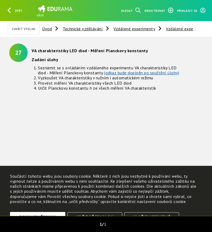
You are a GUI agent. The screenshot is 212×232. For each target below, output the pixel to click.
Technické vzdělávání (83, 28)
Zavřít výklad (24, 29)
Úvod (47, 28)
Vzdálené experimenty (134, 28)
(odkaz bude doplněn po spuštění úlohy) (141, 72)
